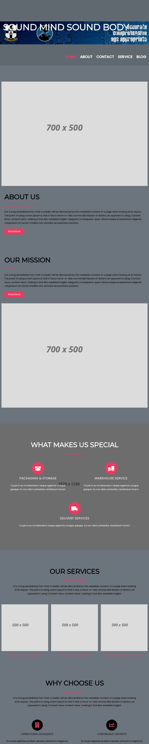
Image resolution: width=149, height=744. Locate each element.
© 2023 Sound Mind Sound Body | (64, 739)
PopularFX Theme (93, 739)
